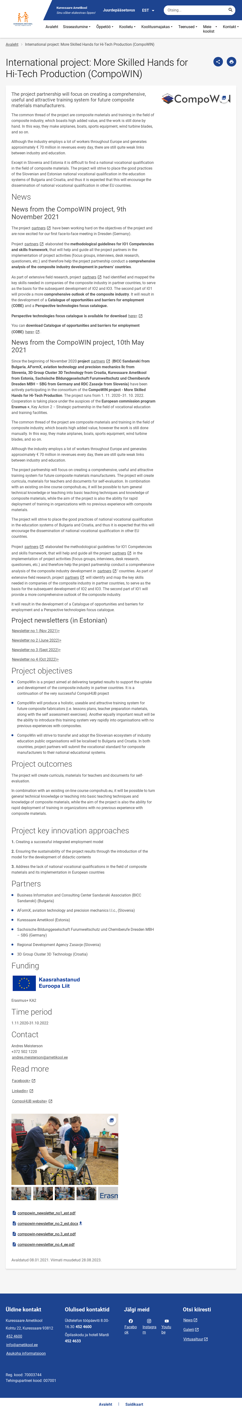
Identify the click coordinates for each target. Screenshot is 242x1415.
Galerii (188, 1329)
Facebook (130, 1326)
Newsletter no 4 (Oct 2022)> (35, 659)
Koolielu (128, 29)
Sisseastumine (77, 29)
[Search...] (231, 10)
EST (148, 10)
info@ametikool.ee (22, 1345)
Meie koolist (210, 29)
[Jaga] (218, 61)
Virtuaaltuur (193, 1339)
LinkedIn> (23, 1090)
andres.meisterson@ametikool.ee (40, 1057)
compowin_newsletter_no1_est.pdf (44, 1213)
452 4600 (14, 1336)
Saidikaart (134, 1404)
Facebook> (24, 1080)
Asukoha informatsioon (26, 1353)
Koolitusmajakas (157, 29)
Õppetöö (105, 29)
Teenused (188, 29)
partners (41, 227)
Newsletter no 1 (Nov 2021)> (36, 631)
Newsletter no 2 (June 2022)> (36, 640)
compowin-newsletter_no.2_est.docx (48, 1223)
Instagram (149, 1326)
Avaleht (52, 27)
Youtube (166, 1326)
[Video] (177, 1150)
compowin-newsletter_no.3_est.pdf (44, 1234)
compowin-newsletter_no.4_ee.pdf (43, 1244)
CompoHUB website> (32, 1100)
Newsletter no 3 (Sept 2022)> (36, 650)
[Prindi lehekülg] (231, 61)
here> (135, 315)
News (188, 1320)
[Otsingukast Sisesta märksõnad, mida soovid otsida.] (199, 10)
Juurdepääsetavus (119, 10)
